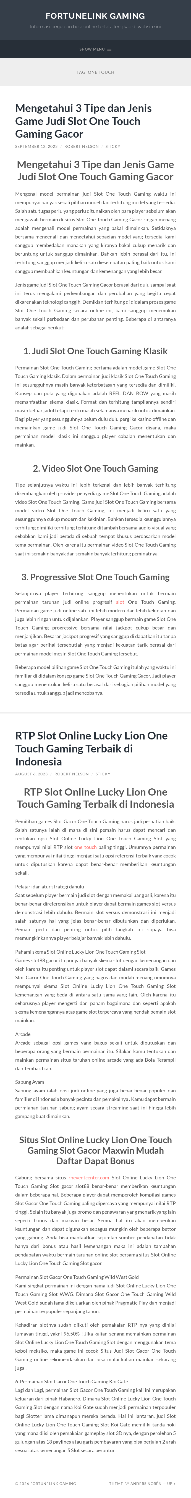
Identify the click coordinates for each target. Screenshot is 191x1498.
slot (120, 602)
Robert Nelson (81, 146)
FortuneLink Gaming (95, 16)
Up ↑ (171, 1483)
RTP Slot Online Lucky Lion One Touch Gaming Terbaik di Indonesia (91, 748)
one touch (85, 847)
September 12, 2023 (36, 146)
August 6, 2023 (31, 774)
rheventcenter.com (89, 1177)
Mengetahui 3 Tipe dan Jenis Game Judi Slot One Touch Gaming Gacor (83, 120)
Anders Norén (146, 1483)
